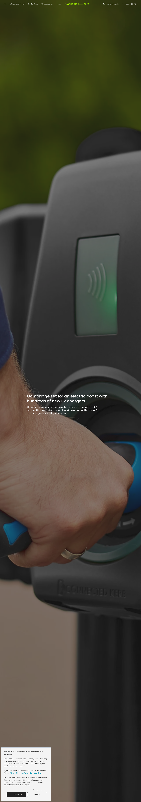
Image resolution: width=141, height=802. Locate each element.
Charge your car (47, 4)
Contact (125, 4)
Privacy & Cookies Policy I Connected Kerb (26, 773)
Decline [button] (37, 794)
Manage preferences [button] (39, 790)
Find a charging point (111, 4)
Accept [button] (16, 794)
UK (134, 4)
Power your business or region (14, 4)
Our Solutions (33, 4)
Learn (59, 4)
